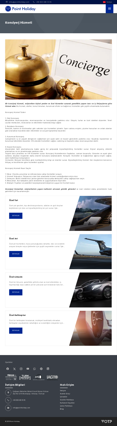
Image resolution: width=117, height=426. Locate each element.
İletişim (63, 391)
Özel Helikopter (17, 315)
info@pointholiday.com (21, 408)
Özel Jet (13, 238)
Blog (62, 409)
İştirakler (63, 397)
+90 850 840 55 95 (19, 400)
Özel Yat (13, 200)
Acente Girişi (65, 394)
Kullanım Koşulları (67, 403)
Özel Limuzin (16, 277)
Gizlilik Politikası (67, 400)
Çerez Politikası (66, 406)
